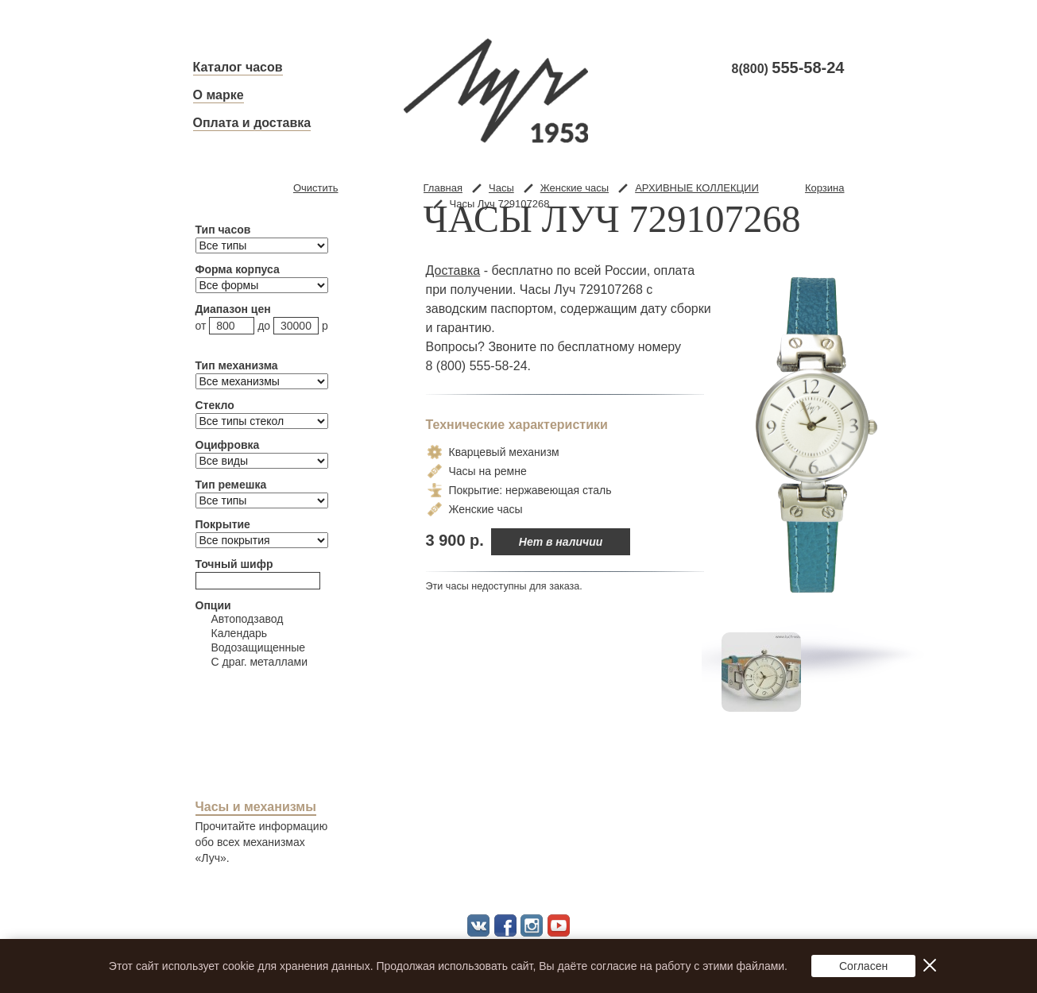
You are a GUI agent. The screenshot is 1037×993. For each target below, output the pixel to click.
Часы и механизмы (255, 806)
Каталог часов (238, 67)
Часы (501, 188)
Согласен (863, 966)
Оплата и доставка (252, 122)
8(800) (788, 68)
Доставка (453, 270)
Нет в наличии (561, 541)
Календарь (231, 633)
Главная (443, 188)
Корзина (825, 188)
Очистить (316, 188)
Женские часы (574, 188)
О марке (218, 95)
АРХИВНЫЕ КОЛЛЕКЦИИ (697, 188)
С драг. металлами (251, 662)
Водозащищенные (250, 648)
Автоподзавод (239, 619)
